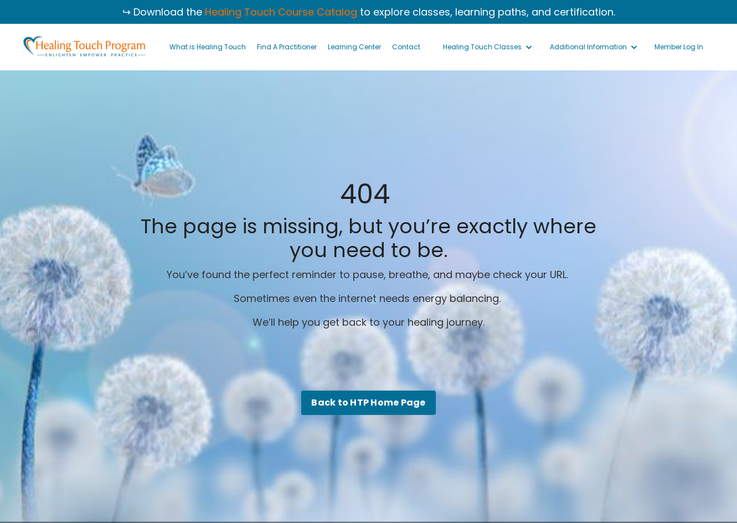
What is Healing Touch (207, 47)
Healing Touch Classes (487, 47)
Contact (406, 47)
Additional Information (593, 47)
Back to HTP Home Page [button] (368, 402)
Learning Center (354, 47)
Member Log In (678, 47)
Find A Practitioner (287, 47)
